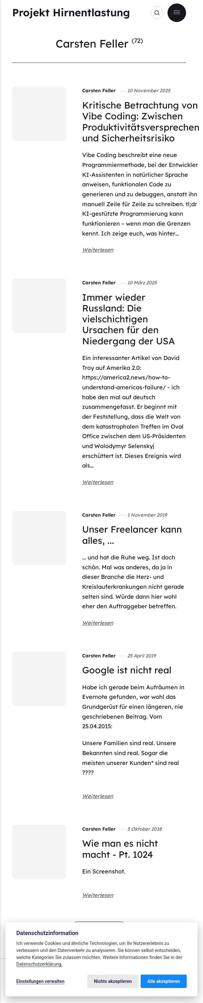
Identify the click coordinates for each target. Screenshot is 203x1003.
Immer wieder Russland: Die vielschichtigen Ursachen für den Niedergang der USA (128, 319)
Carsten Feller (99, 90)
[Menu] (177, 13)
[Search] (157, 12)
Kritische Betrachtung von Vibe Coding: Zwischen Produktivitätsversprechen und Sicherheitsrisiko (140, 121)
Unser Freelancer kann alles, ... (132, 534)
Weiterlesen (97, 249)
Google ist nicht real (126, 670)
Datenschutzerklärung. (39, 964)
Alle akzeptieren (163, 981)
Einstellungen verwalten (40, 981)
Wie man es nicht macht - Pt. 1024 (120, 848)
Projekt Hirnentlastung (71, 12)
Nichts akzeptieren (113, 981)
